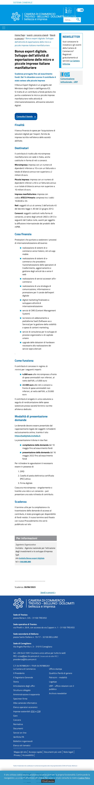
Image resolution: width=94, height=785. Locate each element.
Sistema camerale (22, 2)
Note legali (68, 752)
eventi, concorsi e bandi (37, 35)
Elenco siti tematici (21, 745)
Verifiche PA (18, 737)
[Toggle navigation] (3, 27)
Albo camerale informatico (25, 702)
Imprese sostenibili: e (27, 711)
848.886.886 (25, 561)
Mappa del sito (20, 752)
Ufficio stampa (55, 668)
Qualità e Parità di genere (60, 673)
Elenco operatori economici (25, 707)
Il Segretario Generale (23, 677)
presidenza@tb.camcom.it (24, 659)
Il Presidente (19, 673)
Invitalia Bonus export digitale (31, 558)
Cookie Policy (84, 777)
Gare (15, 715)
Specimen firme (20, 698)
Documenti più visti (53, 752)
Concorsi (17, 719)
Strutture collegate (21, 690)
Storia (16, 681)
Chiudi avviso (48, 781)
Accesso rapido (35, 752)
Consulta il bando (25, 116)
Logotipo (53, 681)
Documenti (18, 728)
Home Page (20, 35)
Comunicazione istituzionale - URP (69, 78)
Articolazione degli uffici (24, 685)
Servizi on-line (19, 732)
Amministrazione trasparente (26, 694)
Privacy (17, 755)
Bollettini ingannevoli (23, 741)
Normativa (18, 724)
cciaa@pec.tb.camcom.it (28, 656)
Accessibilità (28, 755)
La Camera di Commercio (24, 668)
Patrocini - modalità (58, 677)
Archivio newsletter (58, 693)
